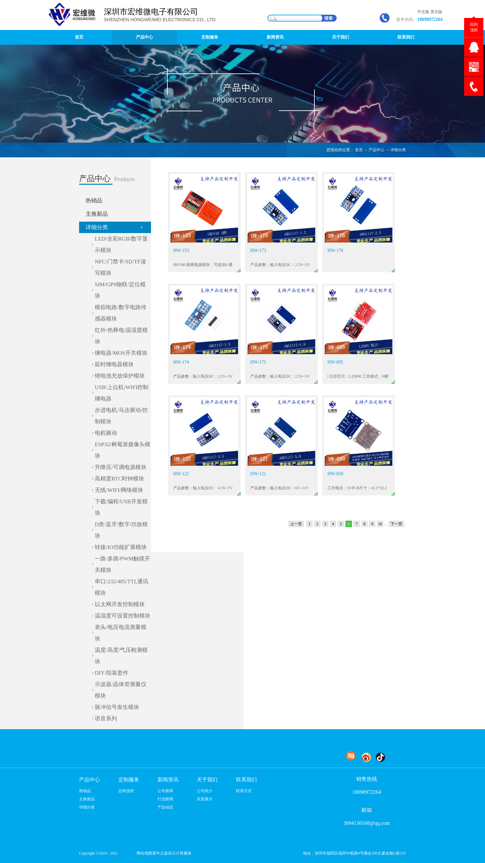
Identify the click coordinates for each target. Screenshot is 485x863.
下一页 (396, 524)
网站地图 (143, 853)
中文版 (423, 11)
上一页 (296, 524)
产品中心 (376, 150)
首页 (79, 37)
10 (380, 524)
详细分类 (398, 150)
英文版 (436, 11)
